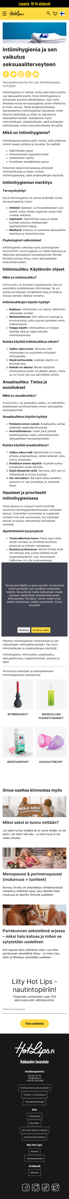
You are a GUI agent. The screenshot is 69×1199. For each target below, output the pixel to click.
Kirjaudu (34, 1151)
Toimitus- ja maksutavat (34, 1094)
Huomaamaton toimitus (34, 1137)
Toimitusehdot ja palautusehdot (34, 1088)
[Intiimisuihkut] (18, 701)
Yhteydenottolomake (34, 1102)
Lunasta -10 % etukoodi (34, 4)
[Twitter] (56, 1187)
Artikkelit (34, 1172)
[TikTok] (46, 1187)
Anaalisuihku (10, 402)
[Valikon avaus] (4, 13)
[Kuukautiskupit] (51, 749)
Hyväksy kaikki (41, 630)
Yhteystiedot (34, 1116)
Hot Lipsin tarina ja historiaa (34, 1130)
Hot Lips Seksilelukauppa (44, 82)
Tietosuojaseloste (34, 1158)
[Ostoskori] (54, 13)
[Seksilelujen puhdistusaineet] (51, 701)
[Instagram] (36, 1187)
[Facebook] (26, 1187)
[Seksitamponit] (18, 749)
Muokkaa (24, 630)
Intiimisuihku (10, 284)
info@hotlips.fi (34, 1078)
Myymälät (34, 1123)
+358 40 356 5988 (34, 1080)
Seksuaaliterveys (13, 82)
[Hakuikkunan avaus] (49, 14)
